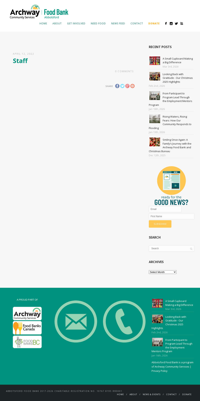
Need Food (98, 23)
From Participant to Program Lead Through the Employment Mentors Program (170, 99)
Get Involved (76, 23)
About (57, 23)
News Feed (118, 23)
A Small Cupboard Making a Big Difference (178, 60)
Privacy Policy (160, 371)
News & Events (152, 394)
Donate (187, 394)
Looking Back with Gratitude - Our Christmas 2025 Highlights (178, 77)
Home (43, 23)
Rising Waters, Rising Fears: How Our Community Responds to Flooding (170, 122)
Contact (137, 23)
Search (187, 23)
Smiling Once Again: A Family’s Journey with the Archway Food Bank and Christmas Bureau (170, 145)
